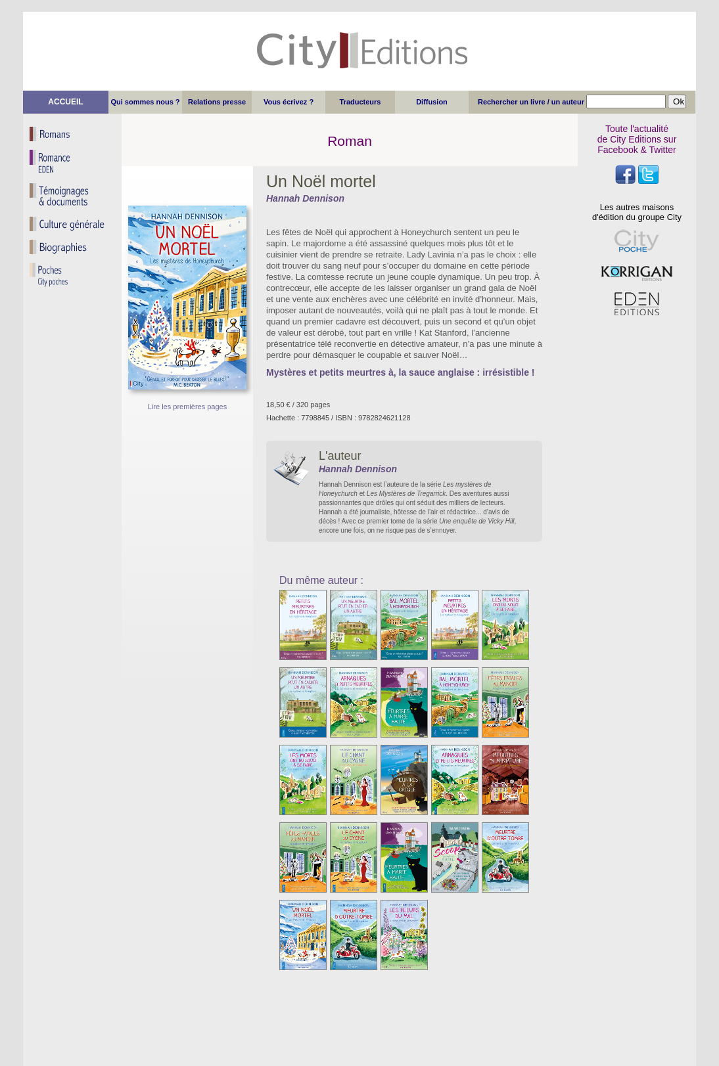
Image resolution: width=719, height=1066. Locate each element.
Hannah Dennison (305, 198)
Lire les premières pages (187, 407)
